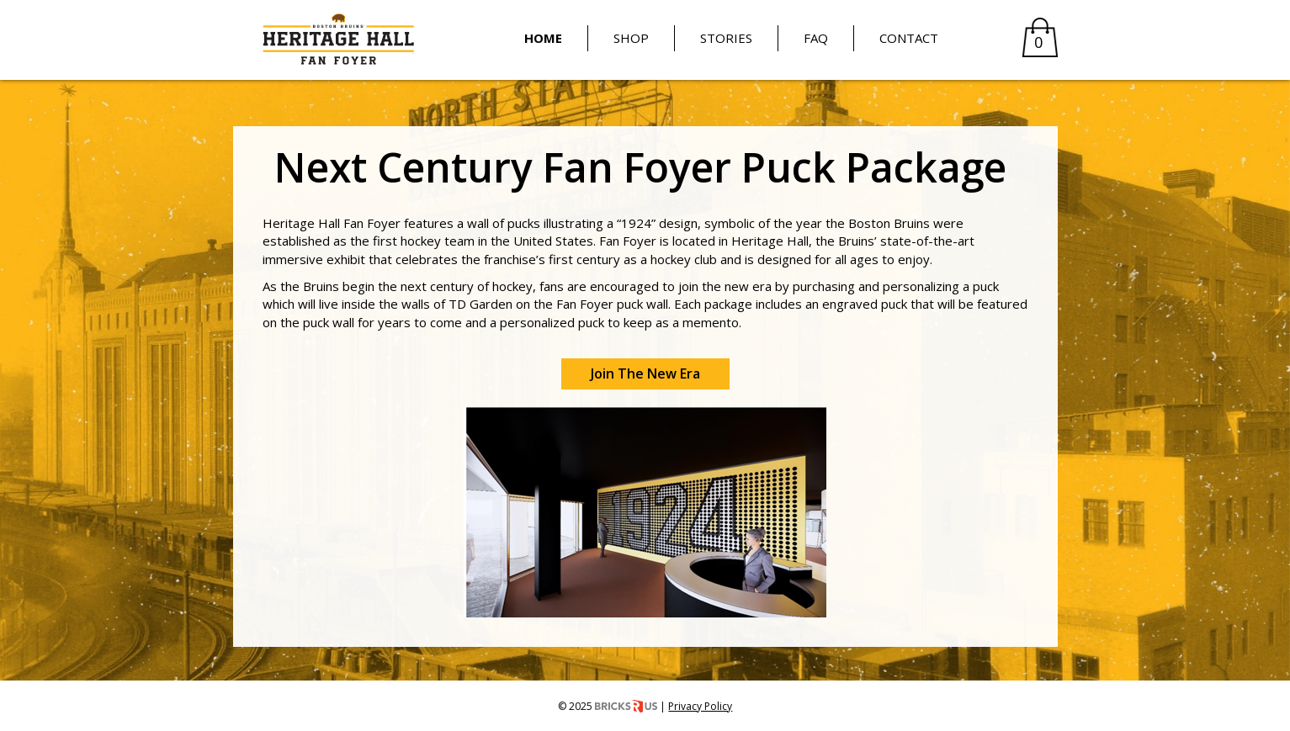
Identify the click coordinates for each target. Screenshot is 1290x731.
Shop (631, 37)
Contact (908, 37)
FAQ (816, 37)
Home (543, 37)
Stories (726, 37)
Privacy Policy (700, 706)
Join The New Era (645, 373)
